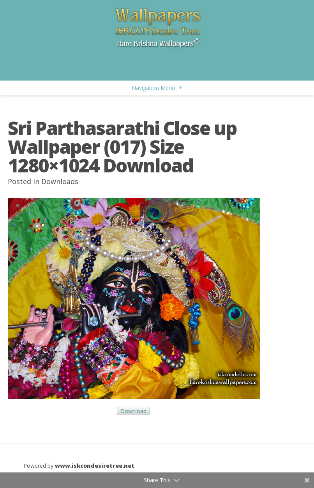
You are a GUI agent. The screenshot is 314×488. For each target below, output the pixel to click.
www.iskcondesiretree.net (94, 465)
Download (133, 411)
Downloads (59, 181)
